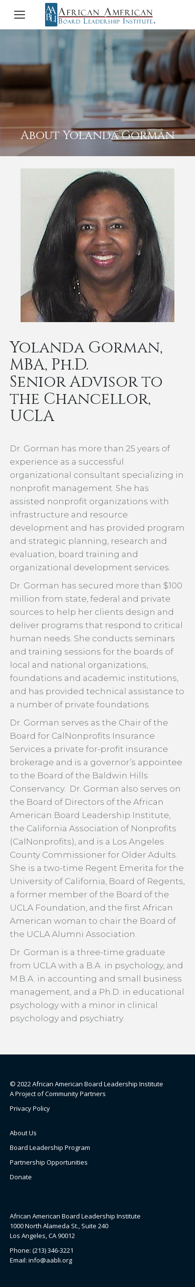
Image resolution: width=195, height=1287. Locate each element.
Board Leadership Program (50, 1147)
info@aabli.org (50, 1260)
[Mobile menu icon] (19, 14)
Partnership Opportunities (49, 1162)
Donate (21, 1176)
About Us (23, 1132)
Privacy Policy (30, 1108)
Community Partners (75, 1093)
